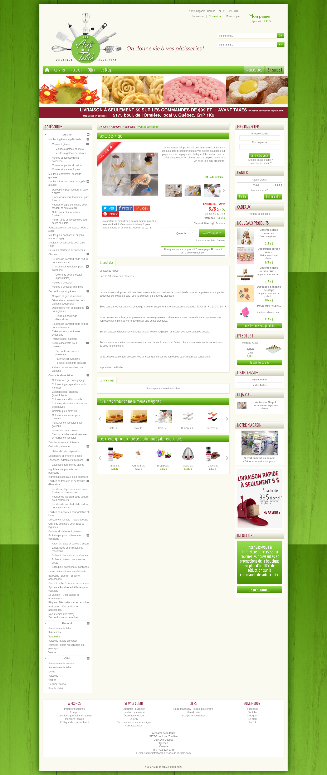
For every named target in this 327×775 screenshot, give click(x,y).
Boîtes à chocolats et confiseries (70, 555)
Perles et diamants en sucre (71, 362)
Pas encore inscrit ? (261, 163)
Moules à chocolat (62, 282)
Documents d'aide (134, 715)
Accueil (103, 126)
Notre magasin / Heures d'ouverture (193, 708)
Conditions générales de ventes (74, 715)
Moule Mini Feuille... (269, 305)
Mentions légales (74, 718)
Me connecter (248, 126)
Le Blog (106, 69)
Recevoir (76, 69)
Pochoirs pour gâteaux (64, 338)
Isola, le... (114, 428)
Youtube (252, 712)
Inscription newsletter (193, 715)
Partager (125, 208)
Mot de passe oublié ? (260, 159)
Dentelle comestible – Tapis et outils (68, 519)
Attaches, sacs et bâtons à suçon (70, 543)
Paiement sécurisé (74, 708)
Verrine (52, 652)
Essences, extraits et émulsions (65, 460)
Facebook (252, 708)
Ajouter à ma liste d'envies (210, 240)
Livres (51, 671)
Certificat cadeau (57, 684)
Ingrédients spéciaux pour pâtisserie (68, 476)
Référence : (209, 218)
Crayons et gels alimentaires (67, 296)
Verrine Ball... (138, 465)
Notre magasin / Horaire (202, 11)
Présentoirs (54, 632)
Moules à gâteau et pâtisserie (64, 139)
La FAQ (134, 718)
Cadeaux (243, 206)
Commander (273, 196)
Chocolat (53, 254)
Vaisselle (54, 636)
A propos (74, 712)
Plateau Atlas (250, 342)
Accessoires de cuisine (61, 663)
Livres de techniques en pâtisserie (67, 571)
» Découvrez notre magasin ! (260, 461)
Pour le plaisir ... (57, 688)
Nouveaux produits (253, 223)
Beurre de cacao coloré (65, 430)
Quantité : (182, 233)
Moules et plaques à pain (66, 169)
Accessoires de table (60, 628)
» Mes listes (260, 385)
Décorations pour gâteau (62, 291)
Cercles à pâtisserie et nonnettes (66, 250)
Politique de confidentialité (74, 722)
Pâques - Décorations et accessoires (68, 602)
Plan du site (193, 712)
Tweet (108, 208)
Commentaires (106, 380)
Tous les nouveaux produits (259, 325)
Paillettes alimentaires (67, 358)
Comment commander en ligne (134, 722)
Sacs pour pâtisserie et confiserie (70, 567)
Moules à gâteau (61, 144)
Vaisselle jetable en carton (62, 640)
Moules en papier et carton (67, 165)
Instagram (252, 715)
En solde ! (275, 69)
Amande (114, 465)
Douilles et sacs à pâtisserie (63, 442)
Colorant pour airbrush (64, 411)
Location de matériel (134, 712)
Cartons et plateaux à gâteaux (65, 531)
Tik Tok (252, 722)
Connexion (215, 16)
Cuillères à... (188, 428)
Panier (242, 172)
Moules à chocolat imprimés (67, 286)
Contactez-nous (134, 725)
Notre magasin (249, 425)
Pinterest (110, 214)
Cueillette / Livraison (134, 708)
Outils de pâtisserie (59, 446)
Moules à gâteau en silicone (71, 153)
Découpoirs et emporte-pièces (65, 455)
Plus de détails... (215, 177)
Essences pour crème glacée (68, 464)
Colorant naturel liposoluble (67, 399)
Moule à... (188, 465)
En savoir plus (106, 262)
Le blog (252, 718)
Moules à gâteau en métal (69, 149)
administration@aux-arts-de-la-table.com (168, 753)
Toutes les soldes (259, 362)
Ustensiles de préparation (66, 451)
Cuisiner (59, 69)
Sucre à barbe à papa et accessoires (68, 583)
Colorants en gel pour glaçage (68, 380)
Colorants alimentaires (60, 375)
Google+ (142, 208)
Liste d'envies (248, 372)
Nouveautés (254, 69)
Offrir (92, 69)
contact (216, 249)
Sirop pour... (163, 465)
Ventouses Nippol (265, 402)
